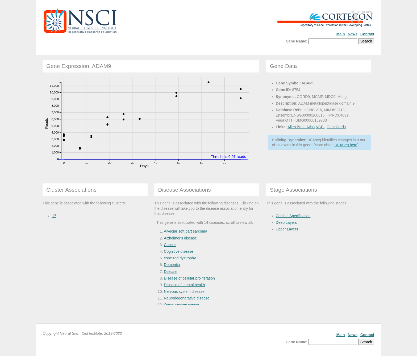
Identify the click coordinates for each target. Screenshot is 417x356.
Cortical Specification (293, 216)
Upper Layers (287, 229)
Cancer (170, 245)
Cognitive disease (178, 251)
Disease (170, 271)
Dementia (172, 265)
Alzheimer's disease (180, 238)
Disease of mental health (184, 285)
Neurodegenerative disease (186, 298)
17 (54, 216)
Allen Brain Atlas (301, 127)
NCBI (320, 127)
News (352, 34)
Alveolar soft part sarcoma (185, 231)
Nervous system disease (184, 291)
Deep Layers (286, 222)
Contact (367, 34)
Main (340, 34)
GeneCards (336, 127)
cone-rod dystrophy (180, 258)
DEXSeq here (346, 145)
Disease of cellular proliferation (189, 278)
